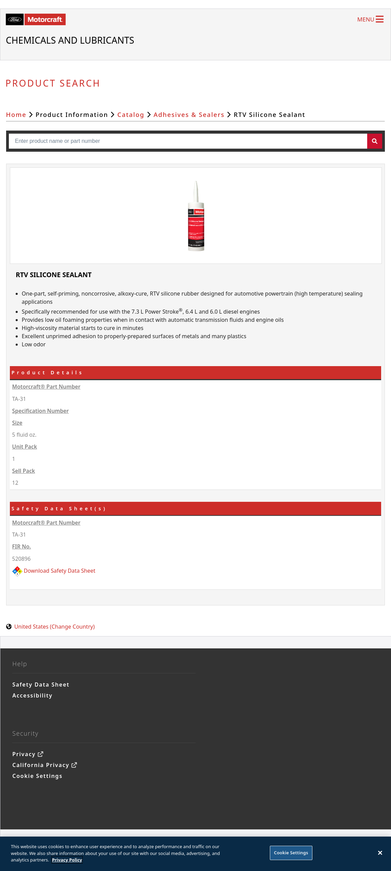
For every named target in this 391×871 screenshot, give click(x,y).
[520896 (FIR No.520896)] (196, 570)
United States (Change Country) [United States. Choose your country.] (54, 626)
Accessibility (32, 695)
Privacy (24, 754)
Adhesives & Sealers (189, 114)
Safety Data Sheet (40, 684)
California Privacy (40, 765)
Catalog (131, 114)
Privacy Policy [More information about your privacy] (67, 863)
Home (16, 114)
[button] (374, 141)
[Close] (380, 856)
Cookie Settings (37, 776)
